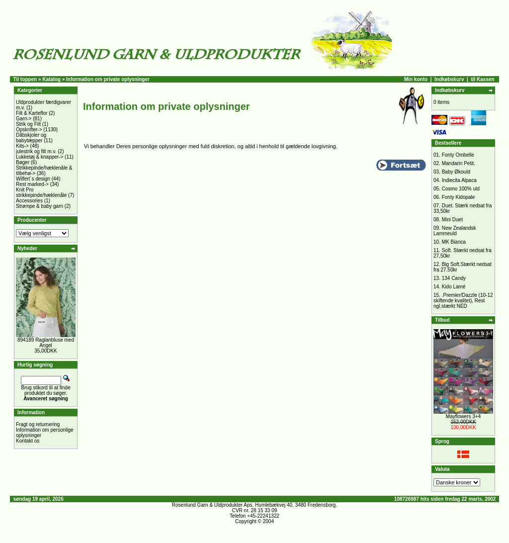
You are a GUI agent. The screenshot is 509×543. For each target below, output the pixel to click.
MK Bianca (454, 242)
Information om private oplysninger (108, 79)
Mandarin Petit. (458, 163)
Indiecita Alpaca (459, 180)
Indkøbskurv (449, 79)
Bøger (22, 162)
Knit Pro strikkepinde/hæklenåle (41, 192)
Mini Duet (452, 219)
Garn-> (23, 118)
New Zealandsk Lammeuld (454, 230)
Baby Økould (456, 172)
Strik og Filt (28, 124)
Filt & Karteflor (31, 113)
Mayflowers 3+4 (463, 416)
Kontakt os (27, 441)
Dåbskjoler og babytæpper (31, 137)
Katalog (51, 79)
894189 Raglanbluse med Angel (45, 342)
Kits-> (22, 146)
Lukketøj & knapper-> (39, 157)
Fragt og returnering (38, 424)
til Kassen (482, 79)
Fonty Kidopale (458, 197)
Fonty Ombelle (458, 155)
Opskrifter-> (29, 129)
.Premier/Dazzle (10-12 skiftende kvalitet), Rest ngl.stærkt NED (463, 300)
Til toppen (25, 79)
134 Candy (454, 278)
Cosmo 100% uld (461, 188)
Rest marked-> (32, 184)
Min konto (415, 79)
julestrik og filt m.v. (36, 151)
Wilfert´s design (33, 178)
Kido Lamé (454, 286)
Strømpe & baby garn (39, 206)
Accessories (29, 200)
